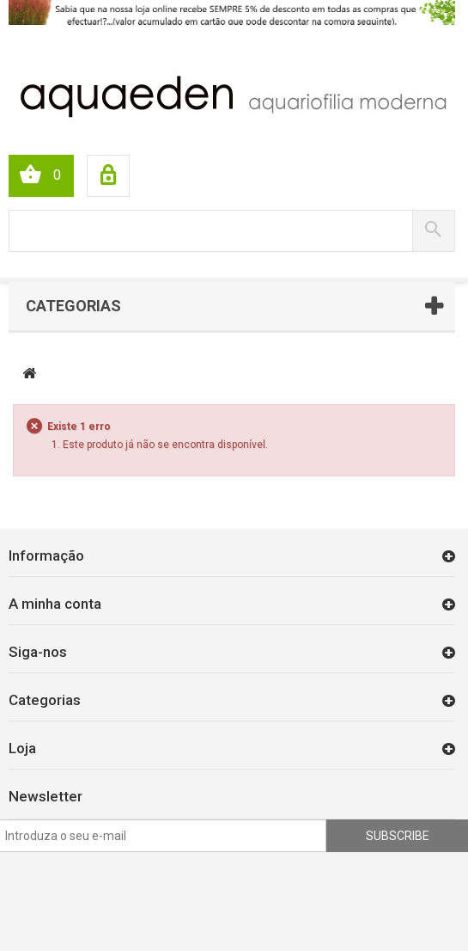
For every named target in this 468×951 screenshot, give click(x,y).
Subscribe (397, 836)
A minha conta (55, 603)
